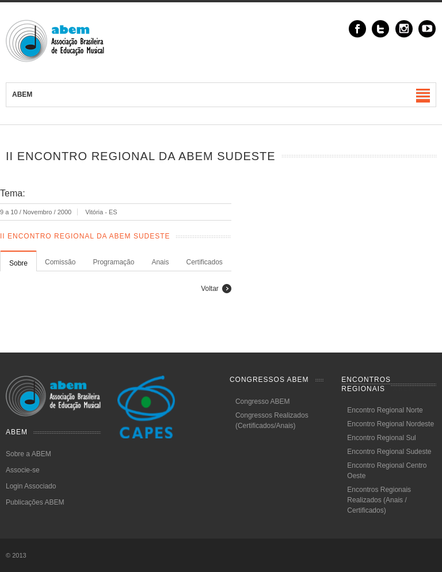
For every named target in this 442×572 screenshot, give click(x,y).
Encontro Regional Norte (384, 410)
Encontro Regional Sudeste (389, 452)
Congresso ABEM (262, 401)
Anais (160, 262)
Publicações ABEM (35, 502)
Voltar (210, 289)
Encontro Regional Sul (381, 438)
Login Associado (31, 486)
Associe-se (23, 470)
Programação (113, 262)
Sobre (18, 263)
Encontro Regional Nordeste (390, 424)
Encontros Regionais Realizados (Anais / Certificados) (379, 500)
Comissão (60, 262)
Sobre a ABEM (28, 454)
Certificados (204, 262)
